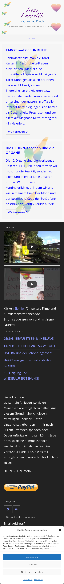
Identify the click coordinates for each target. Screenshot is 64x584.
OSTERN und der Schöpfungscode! (28, 353)
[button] (59, 530)
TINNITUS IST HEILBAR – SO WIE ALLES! (31, 346)
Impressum (38, 579)
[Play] (32, 246)
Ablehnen (32, 564)
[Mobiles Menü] (33, 38)
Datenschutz (27, 579)
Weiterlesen (19, 132)
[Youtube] (16, 509)
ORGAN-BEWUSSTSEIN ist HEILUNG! (29, 338)
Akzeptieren (32, 556)
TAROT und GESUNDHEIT (26, 50)
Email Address (14, 523)
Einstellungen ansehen (32, 572)
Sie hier (19, 308)
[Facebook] (8, 509)
